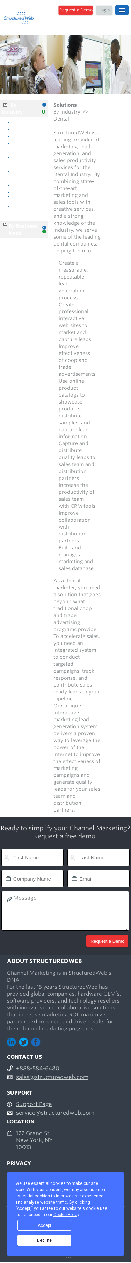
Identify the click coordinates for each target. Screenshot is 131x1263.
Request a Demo (76, 10)
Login (104, 10)
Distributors (26, 191)
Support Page (34, 1104)
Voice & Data (28, 185)
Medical (21, 136)
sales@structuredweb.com (52, 1077)
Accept (44, 1225)
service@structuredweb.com (55, 1113)
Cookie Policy (66, 1214)
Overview (23, 122)
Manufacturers (19, 201)
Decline (44, 1240)
